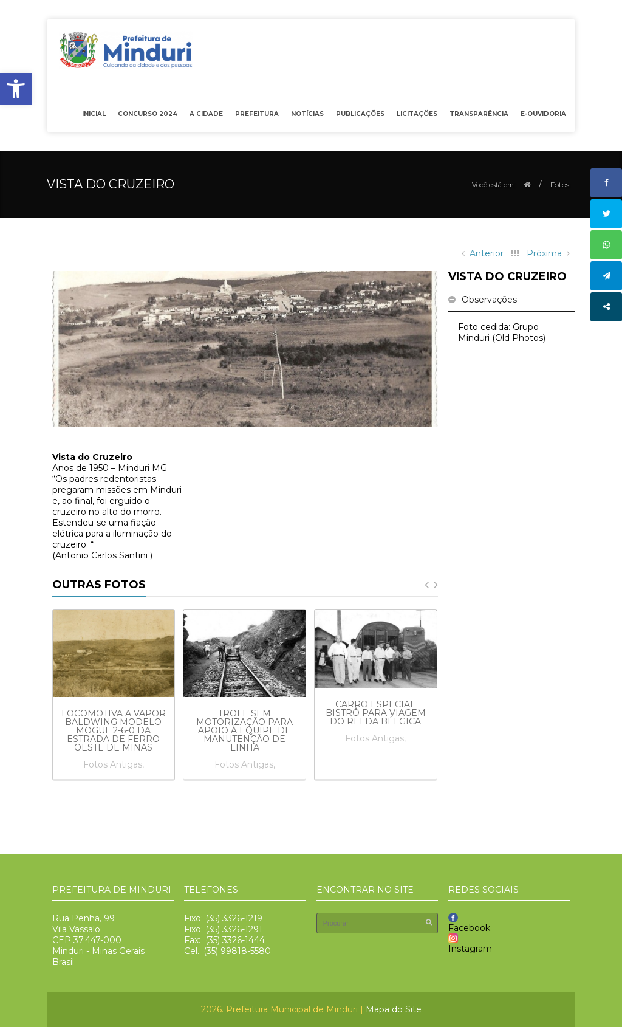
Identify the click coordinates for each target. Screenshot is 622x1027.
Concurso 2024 (147, 114)
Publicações (357, 116)
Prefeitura (254, 116)
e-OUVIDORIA (543, 114)
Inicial (94, 114)
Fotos (559, 184)
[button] (16, 89)
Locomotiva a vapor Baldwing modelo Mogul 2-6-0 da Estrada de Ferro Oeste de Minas (113, 730)
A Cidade (203, 116)
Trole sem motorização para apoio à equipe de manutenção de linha (244, 730)
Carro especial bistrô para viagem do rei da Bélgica (376, 713)
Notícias (307, 114)
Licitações (414, 116)
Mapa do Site (394, 1009)
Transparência (475, 116)
